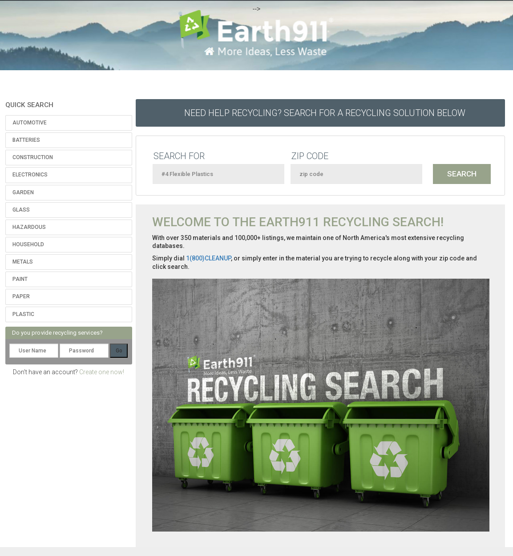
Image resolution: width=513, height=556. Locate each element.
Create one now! (101, 372)
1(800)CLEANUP (208, 258)
